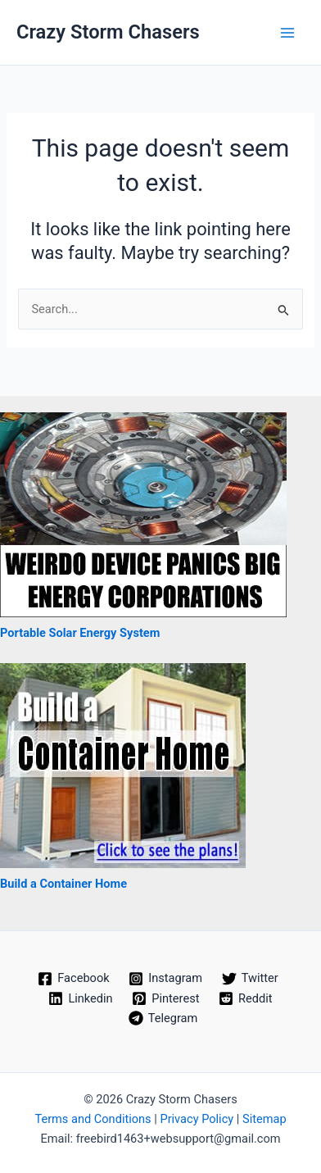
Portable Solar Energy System (80, 632)
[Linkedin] (81, 998)
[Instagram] (165, 978)
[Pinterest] (165, 998)
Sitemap (264, 1119)
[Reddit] (245, 998)
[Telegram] (163, 1018)
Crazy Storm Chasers (108, 31)
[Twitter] (250, 978)
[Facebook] (73, 978)
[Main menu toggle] (287, 33)
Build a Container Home (63, 883)
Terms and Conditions (92, 1119)
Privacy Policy (196, 1119)
